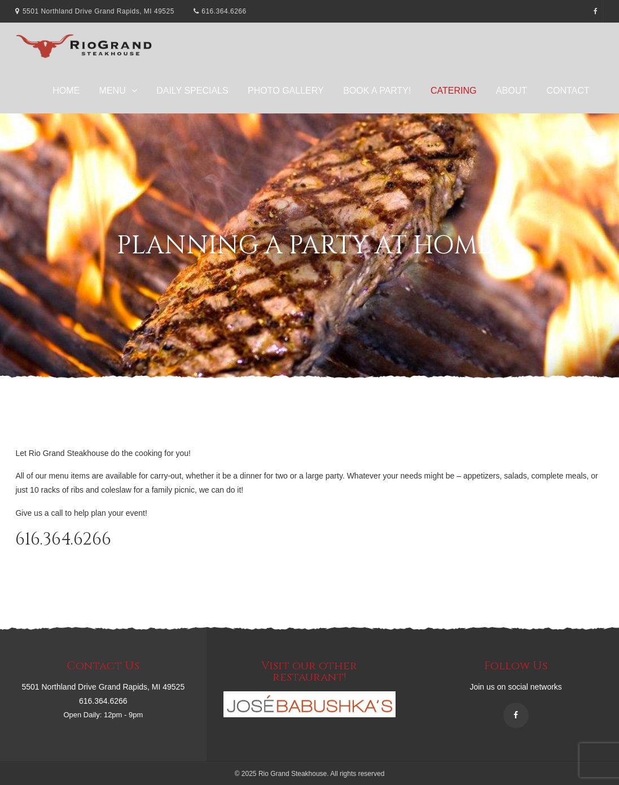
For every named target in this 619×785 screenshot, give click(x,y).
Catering (453, 90)
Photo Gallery (286, 90)
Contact (567, 90)
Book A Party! (377, 90)
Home (66, 90)
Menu (112, 90)
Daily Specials (192, 90)
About (511, 90)
